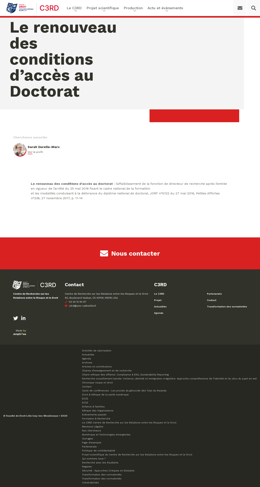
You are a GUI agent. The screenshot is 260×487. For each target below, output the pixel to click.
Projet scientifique (102, 8)
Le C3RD (74, 8)
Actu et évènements (165, 8)
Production (133, 8)
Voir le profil (35, 152)
